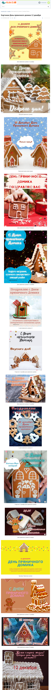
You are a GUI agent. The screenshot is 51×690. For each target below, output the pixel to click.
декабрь (9, 11)
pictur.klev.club (3, 11)
